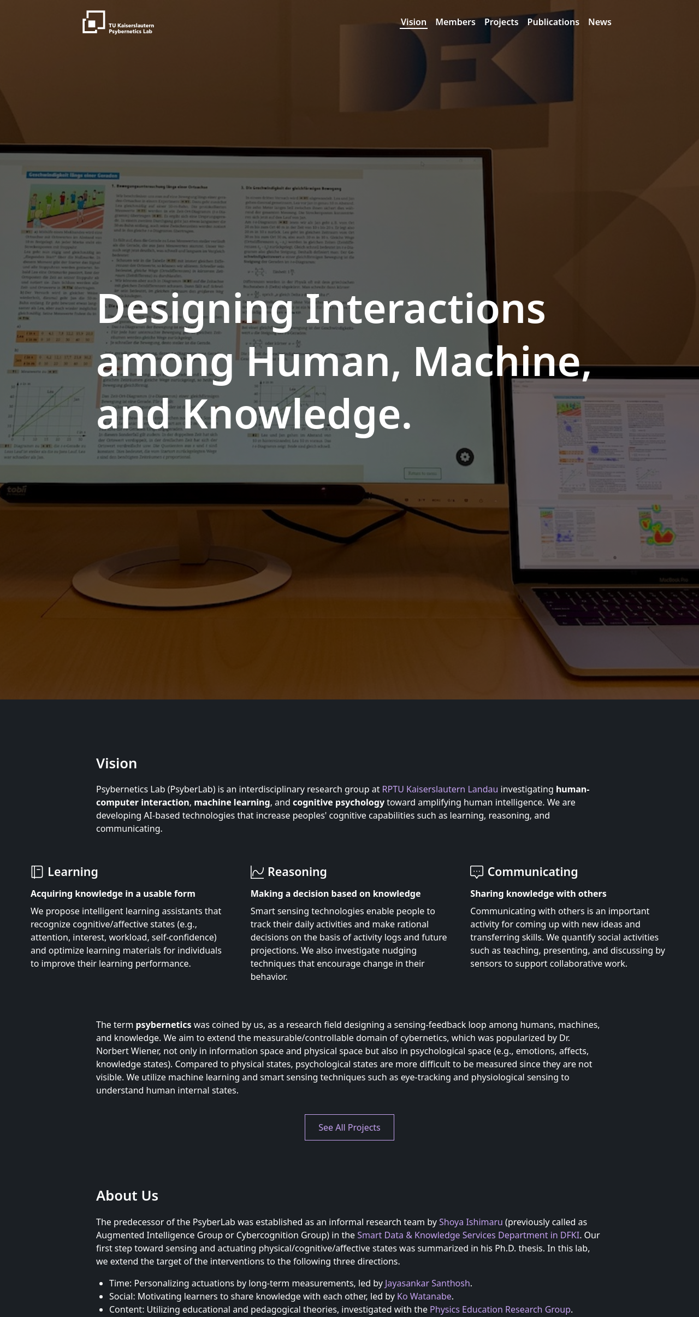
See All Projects (349, 1127)
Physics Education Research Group (500, 1309)
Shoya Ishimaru (471, 1222)
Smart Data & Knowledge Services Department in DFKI (468, 1235)
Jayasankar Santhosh (427, 1283)
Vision (413, 22)
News (600, 22)
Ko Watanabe (424, 1296)
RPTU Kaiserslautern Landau (440, 789)
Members (455, 22)
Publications (554, 22)
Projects (501, 22)
